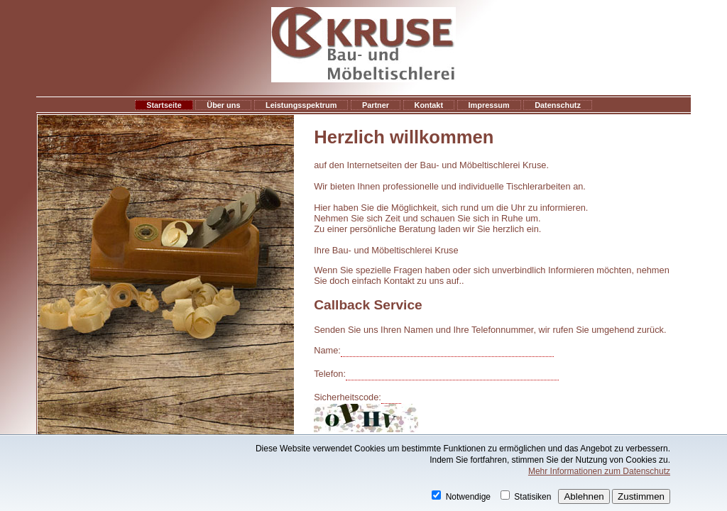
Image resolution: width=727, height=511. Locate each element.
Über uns (223, 105)
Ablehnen (583, 496)
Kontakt (429, 105)
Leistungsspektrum (301, 105)
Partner (375, 105)
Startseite (164, 105)
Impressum (489, 105)
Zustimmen (641, 496)
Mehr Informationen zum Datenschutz (599, 471)
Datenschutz (558, 105)
